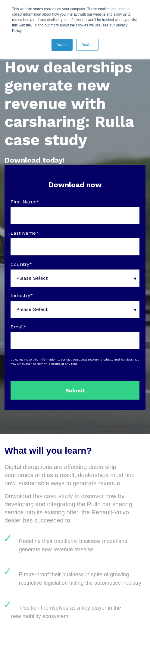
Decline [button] (87, 45)
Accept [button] (62, 45)
